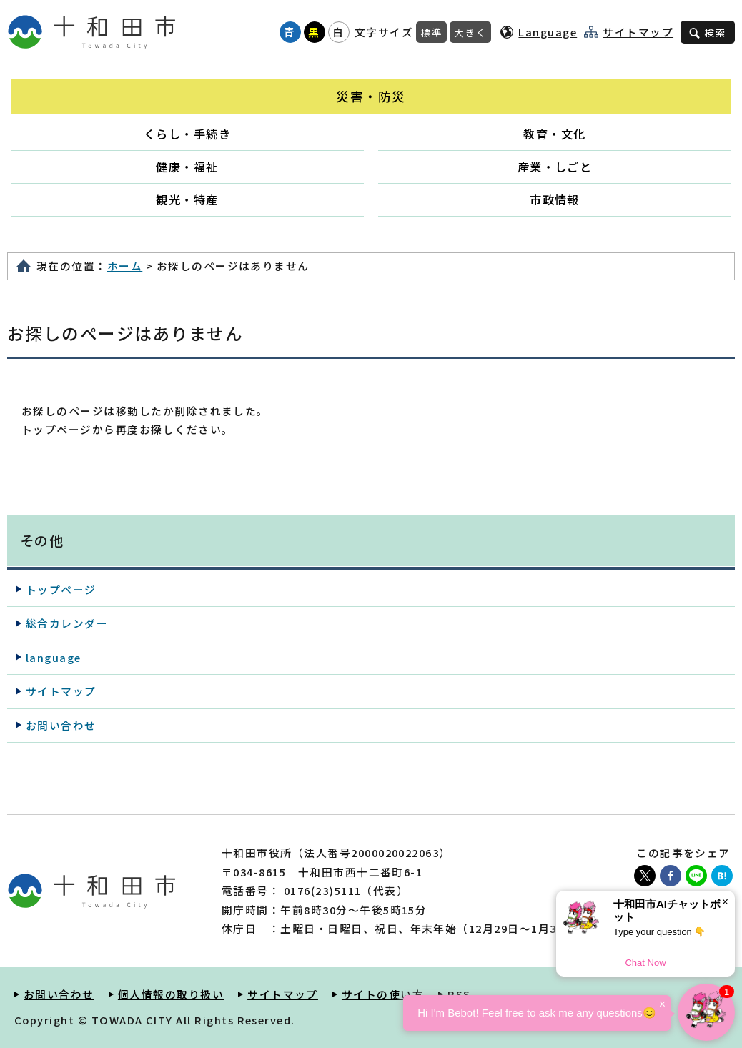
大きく (470, 32)
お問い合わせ (61, 725)
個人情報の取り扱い (171, 994)
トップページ (61, 589)
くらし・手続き (187, 133)
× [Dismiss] (725, 902)
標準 (431, 32)
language (53, 657)
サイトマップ (638, 32)
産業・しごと (555, 166)
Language (547, 31)
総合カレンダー (67, 623)
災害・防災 (370, 96)
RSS (458, 994)
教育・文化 (554, 133)
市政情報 (555, 199)
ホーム (124, 265)
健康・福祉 (187, 166)
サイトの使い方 (383, 994)
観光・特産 (187, 199)
